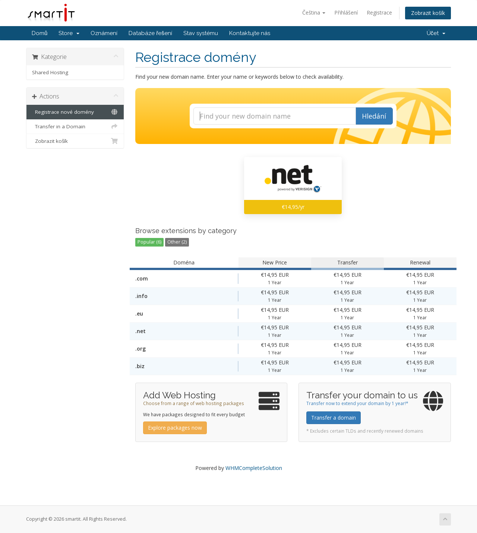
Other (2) (177, 242)
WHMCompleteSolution (253, 467)
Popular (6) (149, 242)
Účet (436, 33)
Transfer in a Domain (75, 126)
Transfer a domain (333, 417)
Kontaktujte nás (249, 33)
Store (69, 33)
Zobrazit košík (428, 12)
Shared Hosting (50, 72)
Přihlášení (346, 12)
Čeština (313, 12)
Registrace (379, 12)
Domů (39, 33)
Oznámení (104, 33)
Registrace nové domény (75, 111)
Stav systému (200, 33)
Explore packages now (175, 427)
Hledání (374, 116)
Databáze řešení (150, 33)
